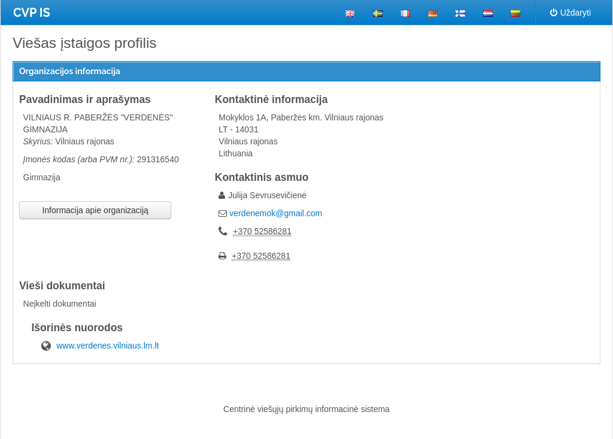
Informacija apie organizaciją (95, 210)
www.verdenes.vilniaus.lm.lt (107, 345)
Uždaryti (570, 12)
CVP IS (31, 12)
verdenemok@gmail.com (275, 213)
